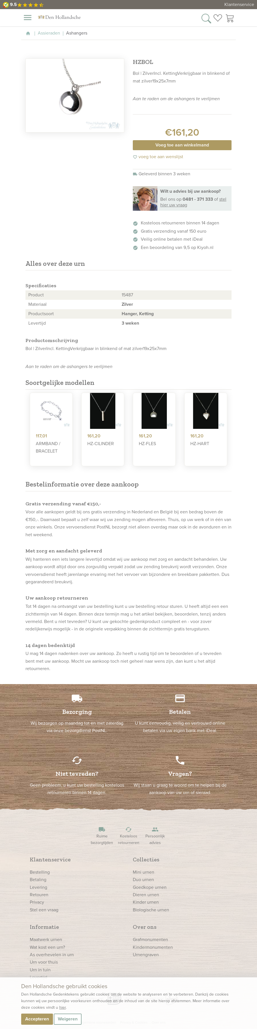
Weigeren (68, 1019)
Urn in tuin (40, 969)
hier (62, 1007)
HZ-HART (199, 443)
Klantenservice (239, 4)
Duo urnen (143, 879)
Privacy (37, 902)
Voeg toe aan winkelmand (182, 145)
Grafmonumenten (150, 939)
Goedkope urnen (150, 887)
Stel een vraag (44, 910)
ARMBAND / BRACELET (48, 447)
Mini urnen (143, 872)
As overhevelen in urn (52, 954)
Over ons (145, 926)
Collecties (146, 859)
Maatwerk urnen (46, 939)
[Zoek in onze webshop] (206, 18)
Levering (38, 887)
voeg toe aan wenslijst (158, 156)
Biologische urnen (151, 910)
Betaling (38, 879)
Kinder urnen (146, 902)
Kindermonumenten (153, 947)
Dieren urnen (146, 894)
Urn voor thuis (44, 962)
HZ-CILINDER (100, 443)
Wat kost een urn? (47, 947)
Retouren (39, 894)
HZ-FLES (147, 443)
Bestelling (40, 872)
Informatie (44, 926)
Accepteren (37, 1019)
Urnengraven (146, 954)
